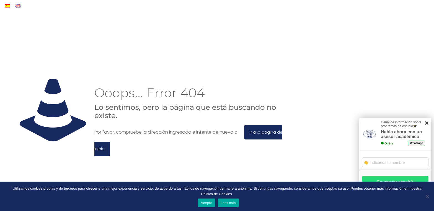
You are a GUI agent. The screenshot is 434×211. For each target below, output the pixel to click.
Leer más (228, 203)
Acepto (206, 203)
